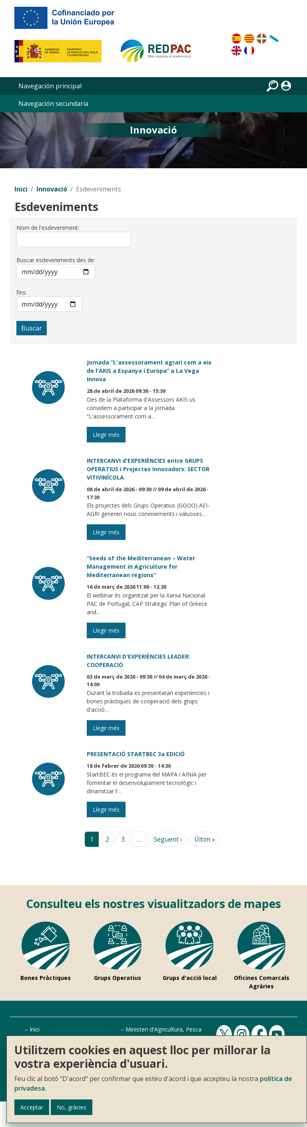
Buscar (31, 328)
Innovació (51, 189)
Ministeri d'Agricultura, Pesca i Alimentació (181, 1029)
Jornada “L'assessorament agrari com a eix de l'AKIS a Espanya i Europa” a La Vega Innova (149, 370)
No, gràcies (71, 1107)
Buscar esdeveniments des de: (55, 260)
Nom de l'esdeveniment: (47, 227)
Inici (21, 189)
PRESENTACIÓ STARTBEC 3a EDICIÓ (136, 754)
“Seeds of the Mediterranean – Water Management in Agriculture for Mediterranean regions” (141, 566)
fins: (21, 292)
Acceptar (31, 1107)
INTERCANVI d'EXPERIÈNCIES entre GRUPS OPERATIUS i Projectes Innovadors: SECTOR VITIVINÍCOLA (148, 469)
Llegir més (106, 434)
